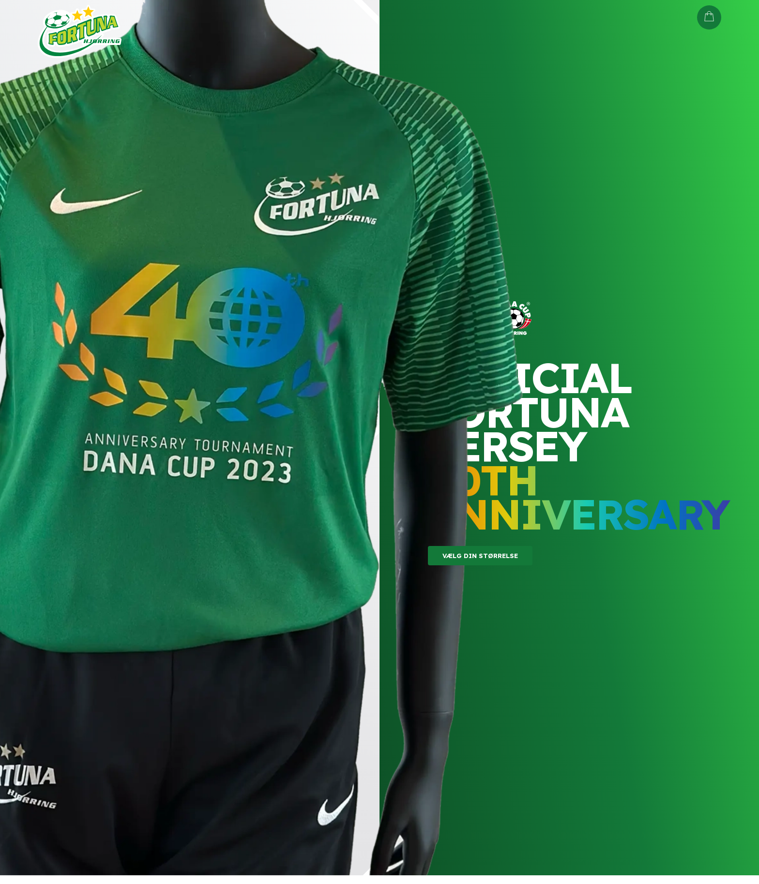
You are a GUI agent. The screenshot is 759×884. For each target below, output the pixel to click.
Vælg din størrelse (480, 556)
